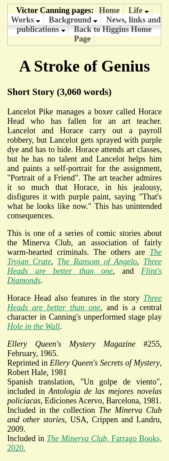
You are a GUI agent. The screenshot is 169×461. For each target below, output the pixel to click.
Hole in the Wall (33, 326)
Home (109, 10)
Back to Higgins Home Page (113, 34)
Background (73, 19)
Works (25, 19)
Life (138, 10)
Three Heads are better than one (84, 266)
